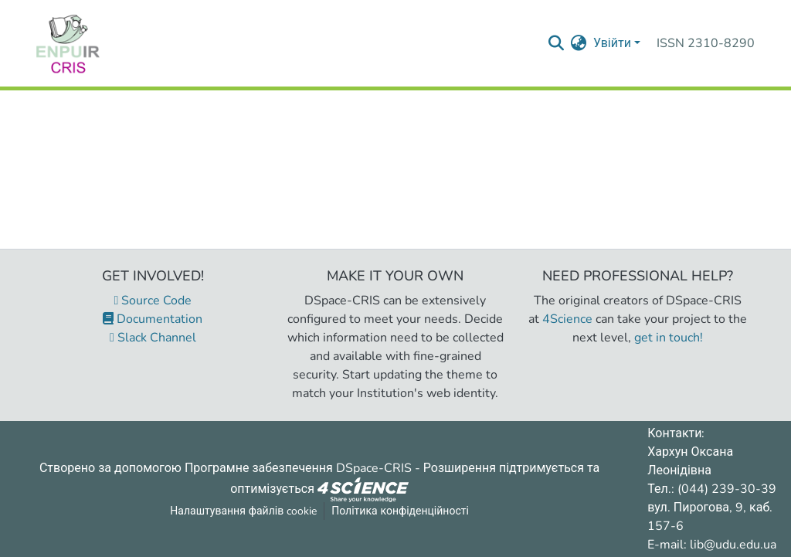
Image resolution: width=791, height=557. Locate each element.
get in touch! (668, 337)
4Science (567, 319)
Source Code (153, 300)
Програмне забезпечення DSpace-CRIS (298, 468)
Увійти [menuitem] (612, 43)
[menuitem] (579, 43)
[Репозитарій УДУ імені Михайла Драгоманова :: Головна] (68, 43)
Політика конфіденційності (400, 511)
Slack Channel (153, 337)
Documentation (152, 319)
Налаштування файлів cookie (243, 511)
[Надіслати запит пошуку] (556, 43)
